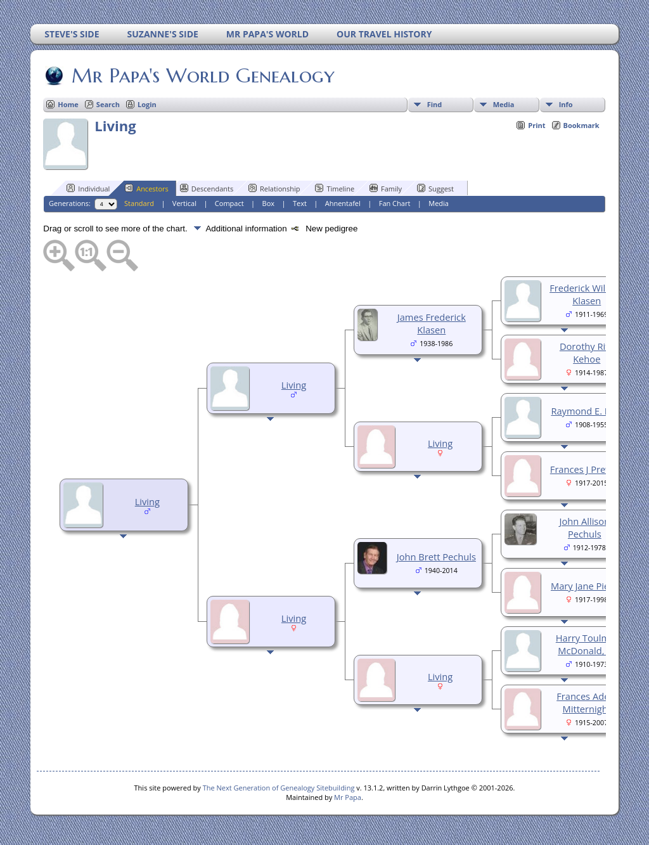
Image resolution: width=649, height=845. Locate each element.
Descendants (206, 188)
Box (268, 203)
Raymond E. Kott (586, 410)
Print (536, 125)
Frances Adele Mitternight (586, 702)
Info (566, 104)
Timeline (334, 188)
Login (147, 104)
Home (68, 104)
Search (108, 104)
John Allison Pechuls (584, 527)
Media (504, 104)
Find (434, 104)
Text (300, 203)
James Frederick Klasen (431, 323)
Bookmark (581, 125)
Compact (229, 203)
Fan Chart (395, 203)
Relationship (274, 188)
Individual (88, 188)
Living (147, 501)
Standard (139, 203)
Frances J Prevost (587, 469)
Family (385, 188)
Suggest (435, 188)
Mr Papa (347, 797)
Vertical (184, 203)
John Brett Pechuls (436, 556)
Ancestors (147, 188)
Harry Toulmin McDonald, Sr (587, 644)
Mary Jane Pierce (587, 585)
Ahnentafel (343, 203)
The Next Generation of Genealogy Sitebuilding (279, 787)
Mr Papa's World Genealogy (202, 75)
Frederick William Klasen (586, 294)
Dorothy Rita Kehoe (587, 352)
